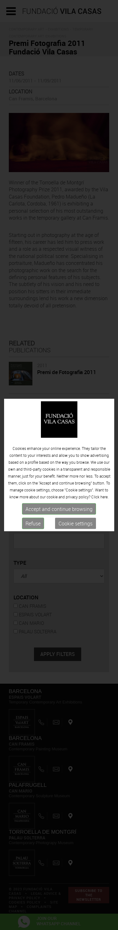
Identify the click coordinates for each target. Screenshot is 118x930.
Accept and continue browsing (59, 508)
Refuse (33, 523)
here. (104, 496)
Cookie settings (76, 523)
